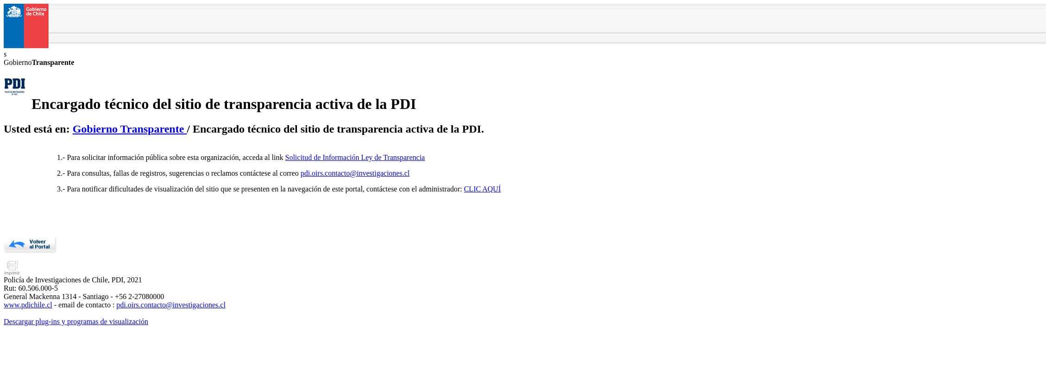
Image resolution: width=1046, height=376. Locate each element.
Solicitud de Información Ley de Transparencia (355, 157)
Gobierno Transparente (130, 129)
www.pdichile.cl (28, 305)
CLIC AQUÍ (482, 189)
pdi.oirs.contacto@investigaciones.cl (355, 173)
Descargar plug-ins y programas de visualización (76, 321)
